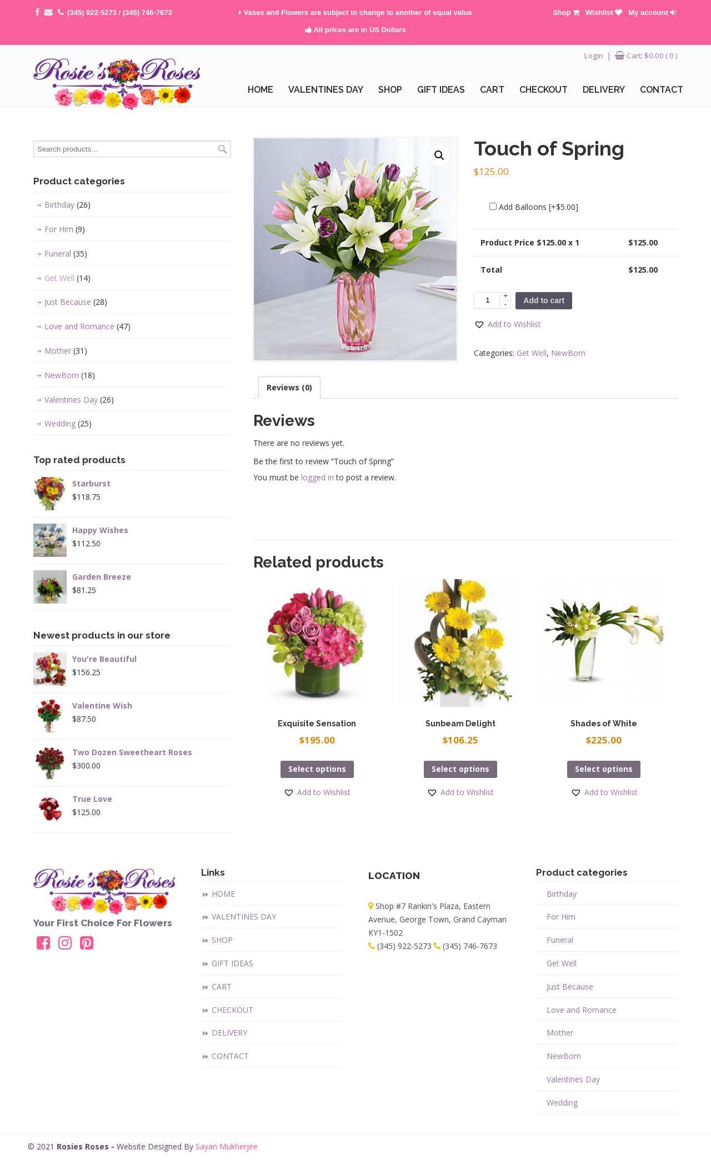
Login (593, 56)
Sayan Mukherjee (227, 1146)
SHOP (222, 940)
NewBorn (568, 353)
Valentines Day (79, 399)
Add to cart (543, 300)
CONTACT (230, 1056)
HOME (223, 893)
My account (652, 12)
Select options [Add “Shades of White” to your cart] (604, 769)
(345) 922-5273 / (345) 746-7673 (119, 12)
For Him (64, 229)
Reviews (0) (289, 387)
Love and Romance (87, 326)
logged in (317, 477)
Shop (566, 12)
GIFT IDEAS (232, 963)
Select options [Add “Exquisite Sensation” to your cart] (317, 769)
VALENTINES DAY (244, 916)
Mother (65, 351)
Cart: (652, 56)
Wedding (68, 423)
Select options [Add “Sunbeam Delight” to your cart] (460, 769)
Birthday (67, 205)
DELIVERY (229, 1032)
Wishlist (603, 12)
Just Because (75, 302)
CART (222, 986)
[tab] (289, 387)
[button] (507, 324)
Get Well (532, 353)
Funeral (65, 253)
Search (223, 149)
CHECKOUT (232, 1010)
